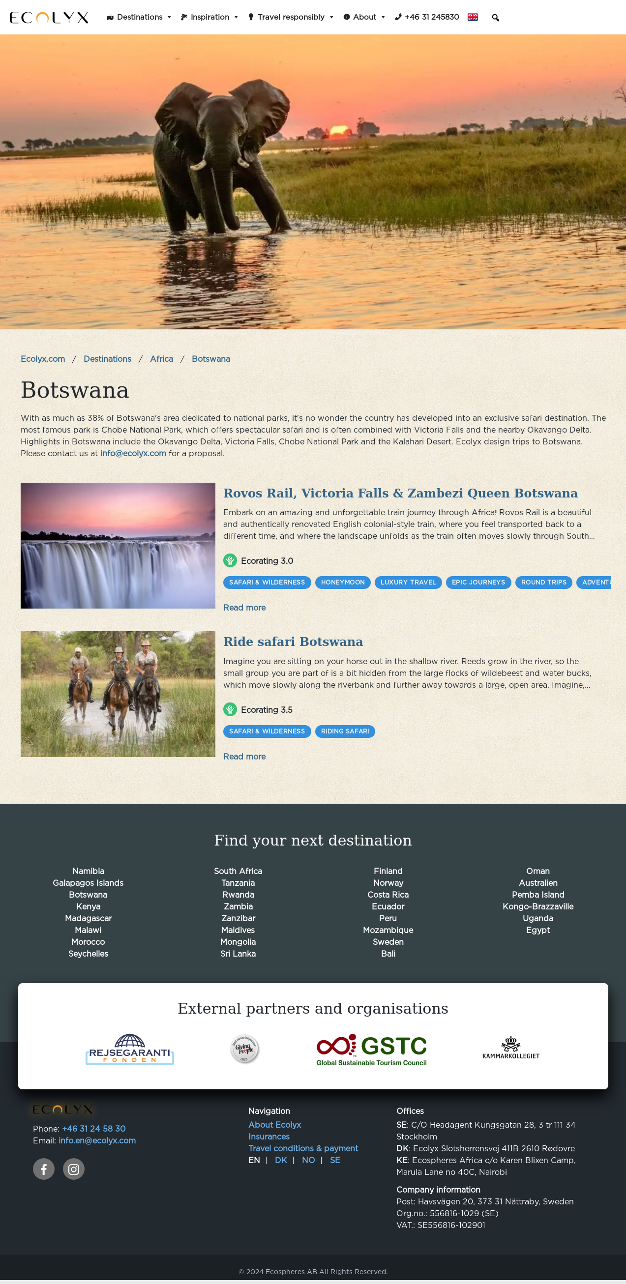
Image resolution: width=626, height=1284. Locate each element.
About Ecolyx (274, 1120)
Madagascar (88, 913)
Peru (388, 913)
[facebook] (44, 1164)
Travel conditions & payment (303, 1143)
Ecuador (388, 902)
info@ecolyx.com (133, 453)
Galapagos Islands (88, 878)
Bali (388, 949)
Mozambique (388, 925)
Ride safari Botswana (293, 639)
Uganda (538, 913)
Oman (538, 866)
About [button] (370, 17)
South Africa (238, 866)
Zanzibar (238, 913)
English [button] (475, 17)
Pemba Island (538, 890)
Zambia (238, 902)
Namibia (88, 866)
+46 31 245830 (432, 17)
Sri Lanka (238, 949)
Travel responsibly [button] (296, 17)
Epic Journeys (479, 580)
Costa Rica (388, 890)
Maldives (238, 925)
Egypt (538, 925)
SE (335, 1155)
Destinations (145, 17)
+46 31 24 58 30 (93, 1124)
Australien (538, 878)
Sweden (388, 937)
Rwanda (238, 890)
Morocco (88, 937)
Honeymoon (343, 580)
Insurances (269, 1132)
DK (281, 1155)
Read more (244, 605)
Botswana (88, 890)
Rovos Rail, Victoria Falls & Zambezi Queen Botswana (400, 492)
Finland (388, 866)
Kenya (88, 902)
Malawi (88, 925)
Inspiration (215, 17)
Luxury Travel (408, 580)
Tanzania (238, 878)
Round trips (544, 580)
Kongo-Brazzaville (538, 902)
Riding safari (345, 727)
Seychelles (88, 949)
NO (308, 1155)
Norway (388, 878)
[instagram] (74, 1164)
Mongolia (238, 937)
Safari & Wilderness (267, 580)
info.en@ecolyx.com (97, 1136)
